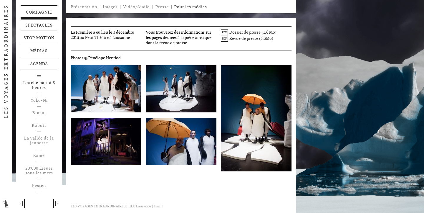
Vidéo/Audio (136, 6)
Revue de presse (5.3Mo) (247, 38)
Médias (39, 50)
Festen (39, 185)
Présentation (84, 6)
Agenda (39, 63)
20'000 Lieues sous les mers (39, 171)
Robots (39, 125)
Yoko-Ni (39, 100)
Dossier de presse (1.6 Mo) (248, 32)
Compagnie (39, 12)
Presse (162, 6)
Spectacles (39, 25)
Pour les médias (190, 6)
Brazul (39, 112)
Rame (39, 155)
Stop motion (39, 37)
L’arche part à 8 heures (39, 85)
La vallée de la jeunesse (39, 141)
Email (158, 206)
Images (110, 6)
